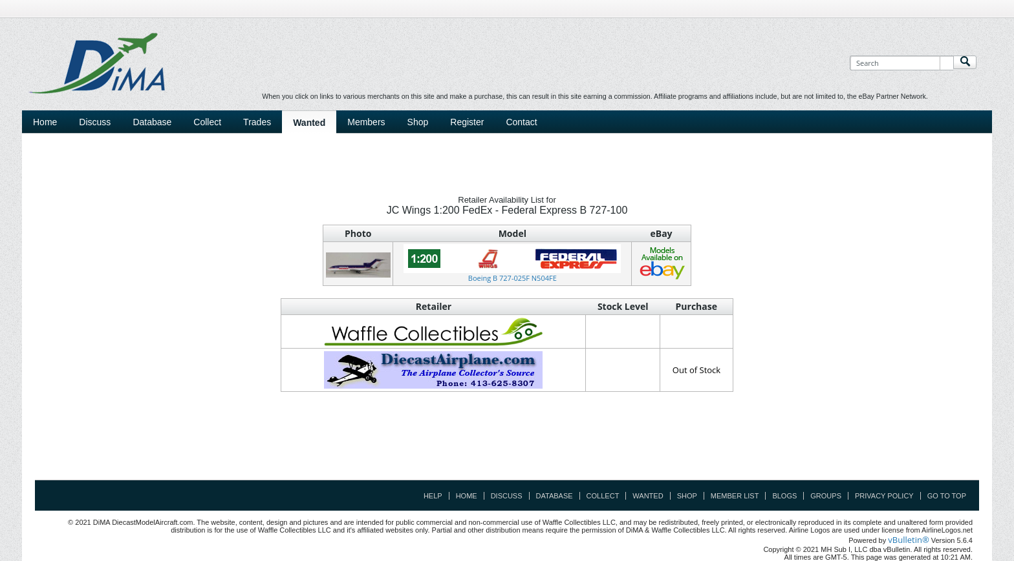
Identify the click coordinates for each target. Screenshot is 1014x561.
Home (45, 122)
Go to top (946, 496)
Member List (735, 496)
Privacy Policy (884, 496)
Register (467, 122)
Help (433, 496)
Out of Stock (696, 370)
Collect (207, 122)
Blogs (784, 496)
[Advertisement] (507, 451)
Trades (257, 122)
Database (152, 122)
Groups (825, 496)
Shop (418, 122)
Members (366, 122)
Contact (521, 122)
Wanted (309, 122)
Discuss (95, 122)
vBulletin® (908, 540)
